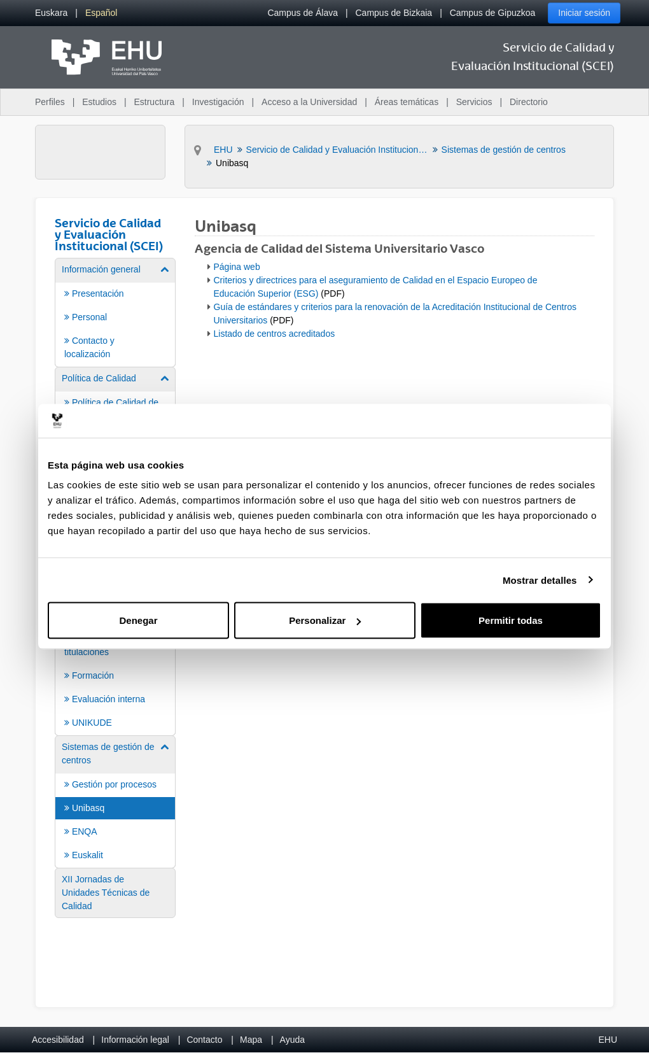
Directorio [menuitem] (529, 102)
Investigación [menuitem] (218, 102)
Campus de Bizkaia (394, 13)
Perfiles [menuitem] (50, 102)
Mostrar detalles (540, 579)
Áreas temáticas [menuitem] (406, 102)
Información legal (135, 1040)
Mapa (251, 1040)
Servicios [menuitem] (474, 102)
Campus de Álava (302, 13)
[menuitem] (51, 13)
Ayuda (292, 1040)
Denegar (138, 620)
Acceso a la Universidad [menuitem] (309, 102)
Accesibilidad (58, 1040)
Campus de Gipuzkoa (493, 13)
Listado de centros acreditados (274, 334)
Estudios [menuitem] (99, 102)
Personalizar (325, 620)
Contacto (204, 1040)
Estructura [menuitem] (154, 102)
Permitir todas (510, 620)
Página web (237, 267)
